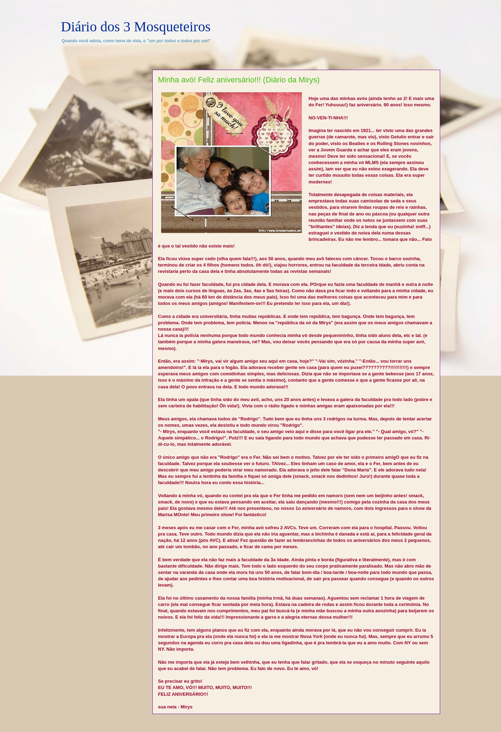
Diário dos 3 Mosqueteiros (136, 27)
